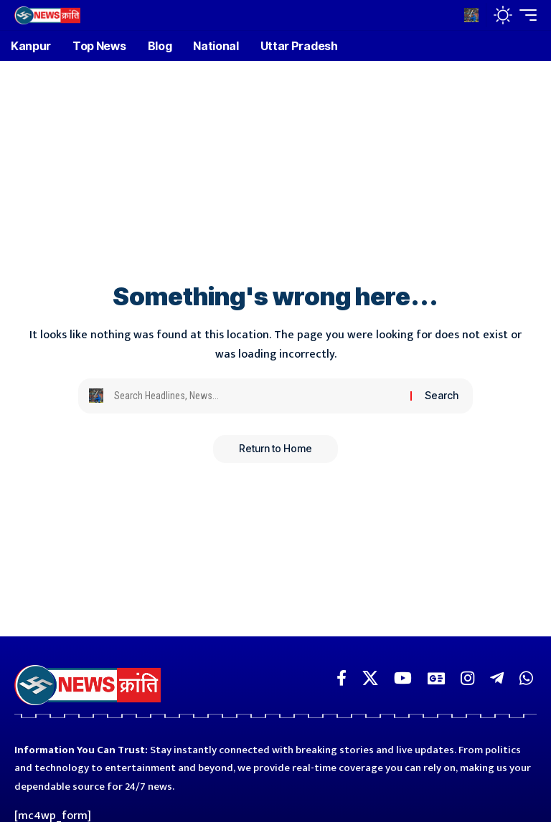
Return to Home (275, 449)
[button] (471, 15)
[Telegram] (496, 678)
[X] (370, 678)
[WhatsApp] (526, 678)
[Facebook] (341, 678)
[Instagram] (467, 678)
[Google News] (436, 678)
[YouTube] (402, 678)
